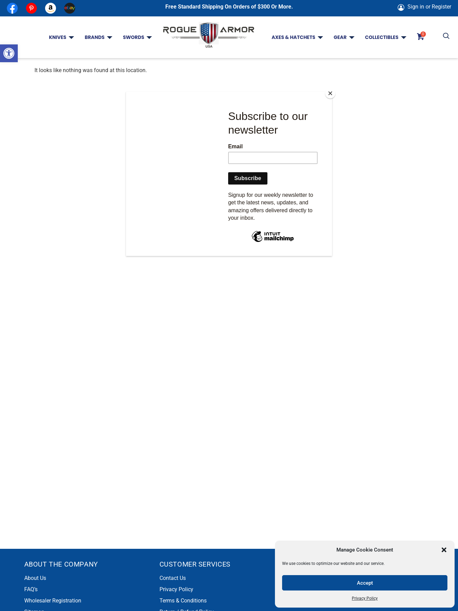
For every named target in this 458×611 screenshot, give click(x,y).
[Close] (330, 93)
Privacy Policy (365, 598)
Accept (365, 583)
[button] (9, 53)
